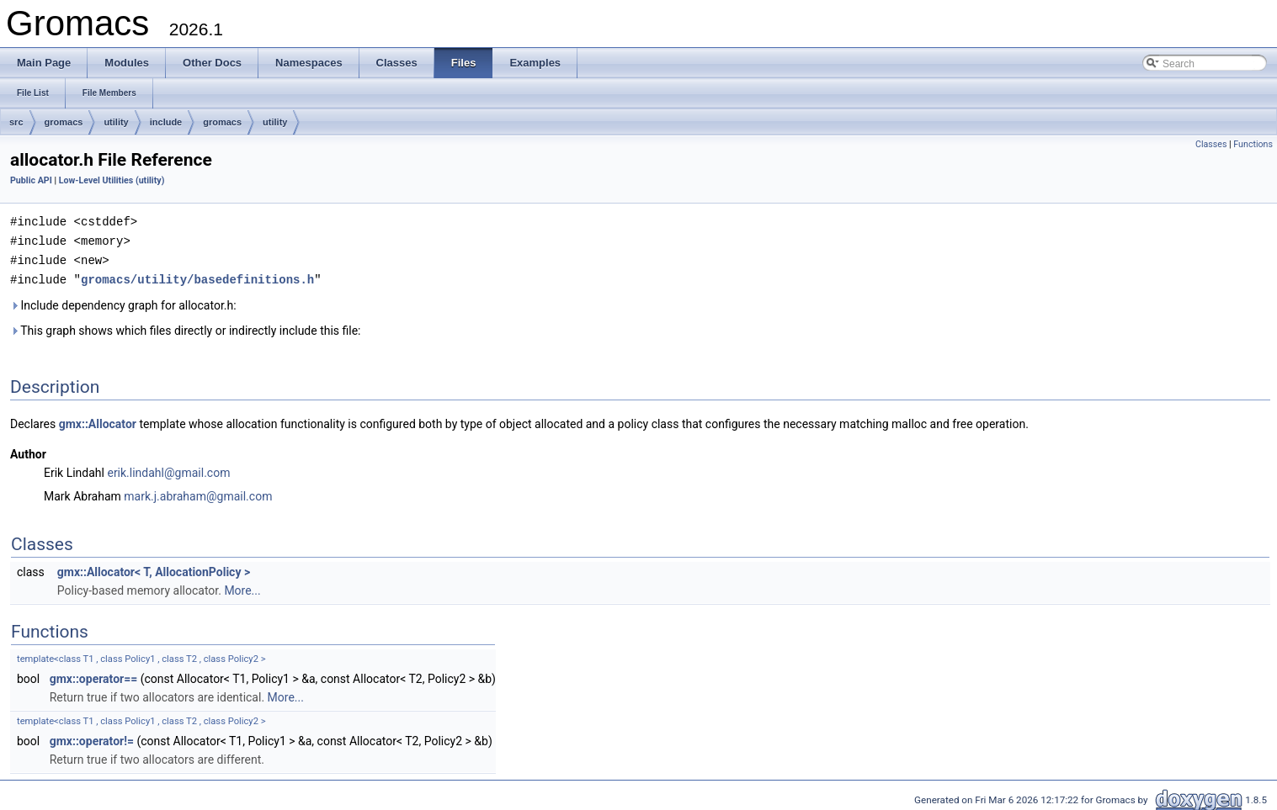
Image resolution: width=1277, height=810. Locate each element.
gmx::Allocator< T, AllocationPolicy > (153, 568)
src (16, 122)
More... (242, 587)
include (166, 122)
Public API (31, 180)
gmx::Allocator (97, 420)
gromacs (64, 122)
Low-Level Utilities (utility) (112, 180)
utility (116, 122)
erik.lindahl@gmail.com (168, 469)
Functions (1253, 144)
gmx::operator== (94, 675)
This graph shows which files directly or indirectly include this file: (185, 327)
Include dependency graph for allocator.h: (123, 302)
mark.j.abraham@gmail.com (198, 493)
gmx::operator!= (92, 737)
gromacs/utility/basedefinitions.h (197, 276)
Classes (1210, 144)
